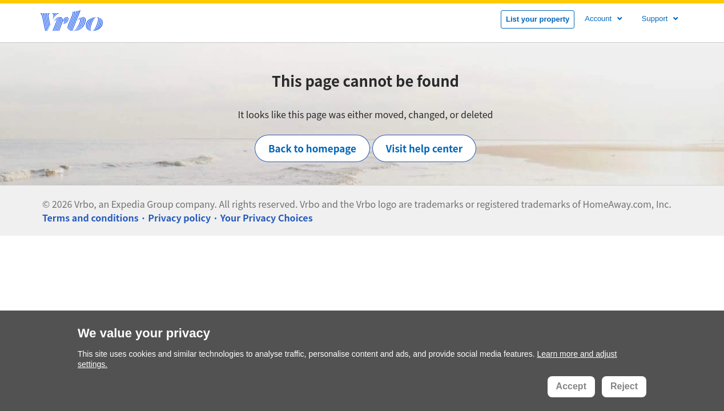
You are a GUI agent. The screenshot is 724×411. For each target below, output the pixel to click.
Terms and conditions (90, 217)
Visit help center (424, 148)
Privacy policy (179, 217)
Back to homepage (312, 148)
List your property (537, 19)
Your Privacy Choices (266, 217)
